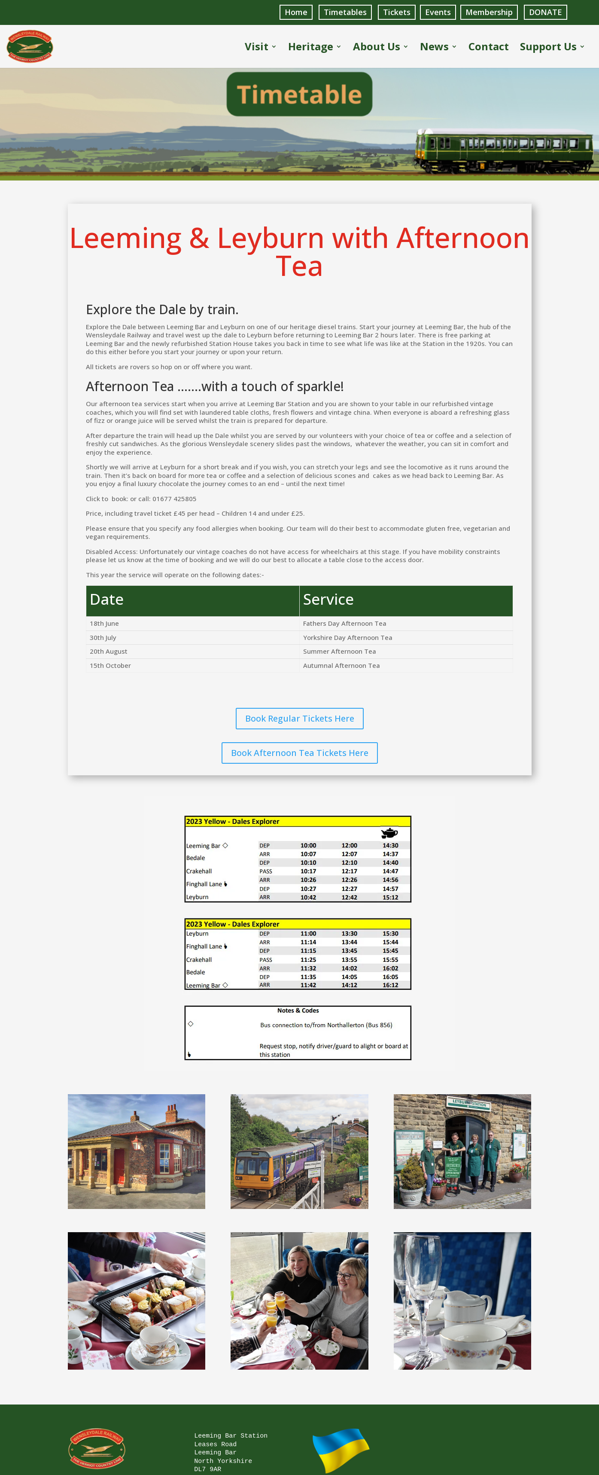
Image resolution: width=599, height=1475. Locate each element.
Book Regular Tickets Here (299, 718)
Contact (488, 48)
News (434, 48)
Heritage (310, 48)
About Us (376, 48)
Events (438, 12)
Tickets (396, 12)
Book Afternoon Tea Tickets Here (299, 752)
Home (296, 12)
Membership (489, 12)
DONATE (545, 12)
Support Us (548, 48)
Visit (256, 48)
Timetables (345, 12)
